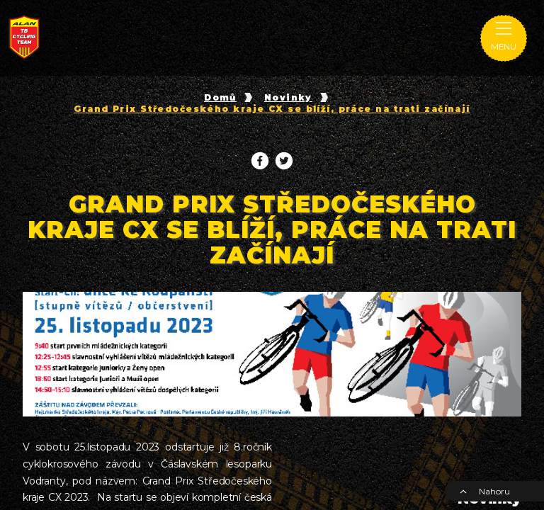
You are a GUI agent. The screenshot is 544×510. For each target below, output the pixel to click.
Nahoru (484, 491)
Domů (220, 98)
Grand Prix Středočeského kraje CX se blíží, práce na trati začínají (272, 109)
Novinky (288, 98)
